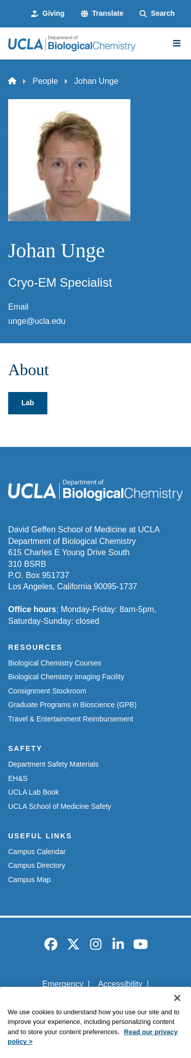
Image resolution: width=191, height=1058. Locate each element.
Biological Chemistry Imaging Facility (66, 677)
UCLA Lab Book (33, 792)
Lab (27, 403)
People (45, 81)
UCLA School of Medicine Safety (59, 806)
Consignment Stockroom (47, 691)
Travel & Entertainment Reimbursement (70, 719)
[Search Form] (157, 14)
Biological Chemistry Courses (54, 663)
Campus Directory (36, 865)
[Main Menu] (177, 43)
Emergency (63, 984)
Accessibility (120, 984)
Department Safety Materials (53, 764)
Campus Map (29, 879)
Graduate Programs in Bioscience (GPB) (72, 705)
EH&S (18, 778)
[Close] (177, 1014)
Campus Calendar (37, 852)
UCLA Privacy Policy (92, 1001)
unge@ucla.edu (36, 321)
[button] (102, 14)
